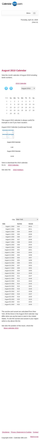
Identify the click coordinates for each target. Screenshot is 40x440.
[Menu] (34, 13)
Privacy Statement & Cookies (21, 432)
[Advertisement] (20, 45)
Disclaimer (6, 432)
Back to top (34, 437)
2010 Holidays (18, 170)
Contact (35, 432)
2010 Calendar (21, 83)
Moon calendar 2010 (11, 328)
